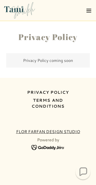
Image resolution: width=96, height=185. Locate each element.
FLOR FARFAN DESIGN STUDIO (48, 131)
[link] (19, 10)
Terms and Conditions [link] (47, 103)
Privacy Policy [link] (48, 92)
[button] (89, 10)
